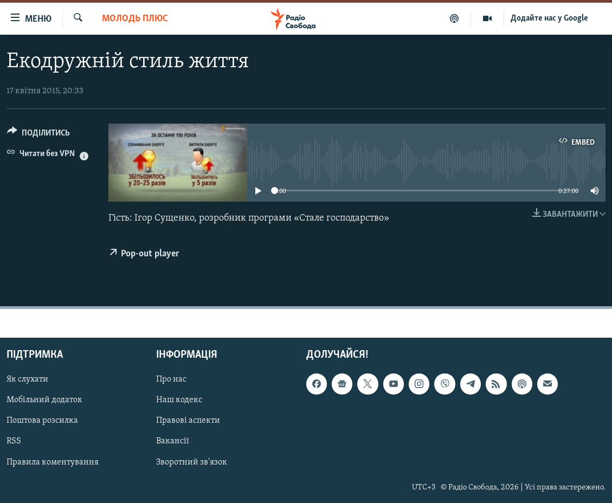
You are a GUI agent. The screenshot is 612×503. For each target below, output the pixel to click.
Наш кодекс (179, 400)
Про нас (171, 380)
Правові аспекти (188, 421)
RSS (14, 441)
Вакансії (172, 441)
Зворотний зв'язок (191, 462)
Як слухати (27, 380)
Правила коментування (53, 462)
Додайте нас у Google (549, 18)
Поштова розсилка (42, 421)
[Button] (38, 135)
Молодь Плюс (135, 19)
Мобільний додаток (44, 400)
